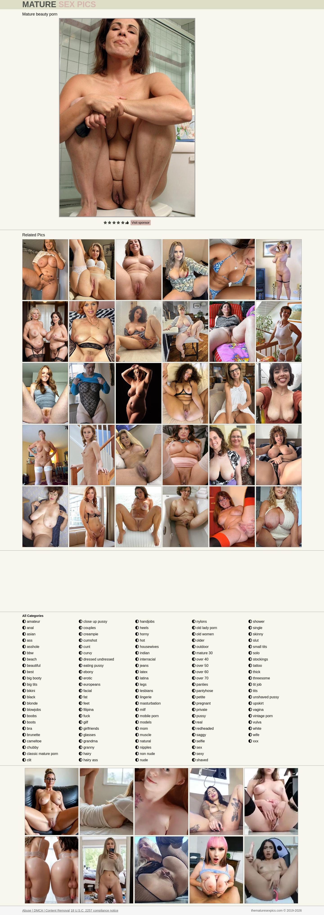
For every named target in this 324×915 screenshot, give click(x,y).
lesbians (144, 691)
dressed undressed (96, 659)
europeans (89, 684)
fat (83, 697)
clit (26, 760)
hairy (85, 754)
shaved (200, 760)
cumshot (88, 640)
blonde (30, 703)
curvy (85, 653)
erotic (85, 678)
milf (140, 710)
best (28, 672)
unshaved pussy (263, 697)
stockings (258, 659)
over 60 (200, 672)
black (28, 697)
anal (28, 628)
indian (142, 653)
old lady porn (204, 628)
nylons (199, 621)
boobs (29, 716)
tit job (255, 684)
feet (84, 703)
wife (253, 735)
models (143, 722)
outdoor (200, 647)
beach (29, 659)
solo (254, 653)
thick (254, 672)
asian (29, 634)
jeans (141, 665)
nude (141, 760)
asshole (30, 647)
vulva (254, 722)
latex (141, 672)
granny (86, 747)
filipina (86, 710)
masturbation (148, 703)
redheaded (203, 728)
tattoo (255, 665)
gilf (83, 722)
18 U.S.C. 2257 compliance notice (94, 910)
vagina (256, 710)
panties (200, 684)
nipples (143, 747)
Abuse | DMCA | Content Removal (46, 910)
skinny (255, 634)
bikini (28, 691)
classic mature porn (40, 754)
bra (27, 728)
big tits (29, 684)
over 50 (200, 665)
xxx (253, 741)
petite (198, 697)
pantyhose (202, 691)
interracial (145, 659)
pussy (199, 716)
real (197, 722)
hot (140, 640)
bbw (28, 653)
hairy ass (88, 760)
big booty (31, 678)
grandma (88, 741)
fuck (84, 716)
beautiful (31, 665)
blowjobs (31, 710)
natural (143, 741)
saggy (199, 735)
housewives (147, 647)
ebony (86, 672)
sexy (198, 754)
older (198, 640)
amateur (31, 621)
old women (203, 634)
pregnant (201, 703)
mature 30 (202, 653)
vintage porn (260, 716)
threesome (259, 678)
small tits (257, 647)
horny (142, 634)
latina (141, 678)
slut (253, 640)
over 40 (200, 659)
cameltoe (31, 741)
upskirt (256, 703)
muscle (143, 735)
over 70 (200, 678)
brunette (31, 735)
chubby (30, 747)
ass (27, 640)
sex (197, 747)
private (199, 710)
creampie (88, 634)
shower (256, 621)
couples (87, 628)
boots (29, 722)
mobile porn (147, 716)
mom (141, 728)
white (254, 728)
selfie (198, 741)
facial (85, 691)
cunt (84, 647)
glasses (87, 735)
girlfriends (89, 728)
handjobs (144, 621)
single (255, 628)
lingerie (143, 697)
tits (253, 691)
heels (141, 628)
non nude (145, 754)
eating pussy (91, 665)
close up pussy (93, 621)
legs (140, 684)
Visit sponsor (141, 222)
